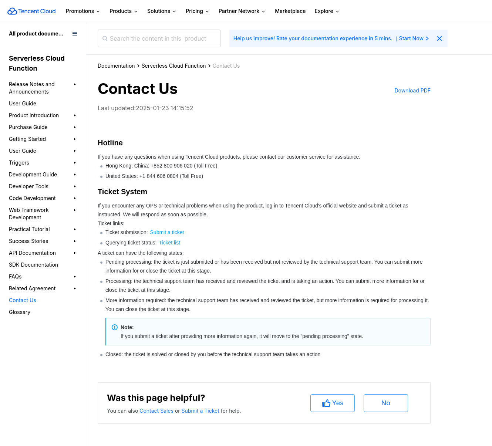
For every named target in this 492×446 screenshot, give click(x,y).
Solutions (162, 11)
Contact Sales (157, 411)
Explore (327, 11)
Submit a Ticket (200, 411)
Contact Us (22, 300)
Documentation (116, 65)
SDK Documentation (33, 264)
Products (123, 11)
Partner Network (242, 11)
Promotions (83, 11)
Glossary (19, 312)
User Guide (22, 103)
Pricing (198, 11)
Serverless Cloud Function (174, 65)
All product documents (37, 33)
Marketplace (290, 11)
